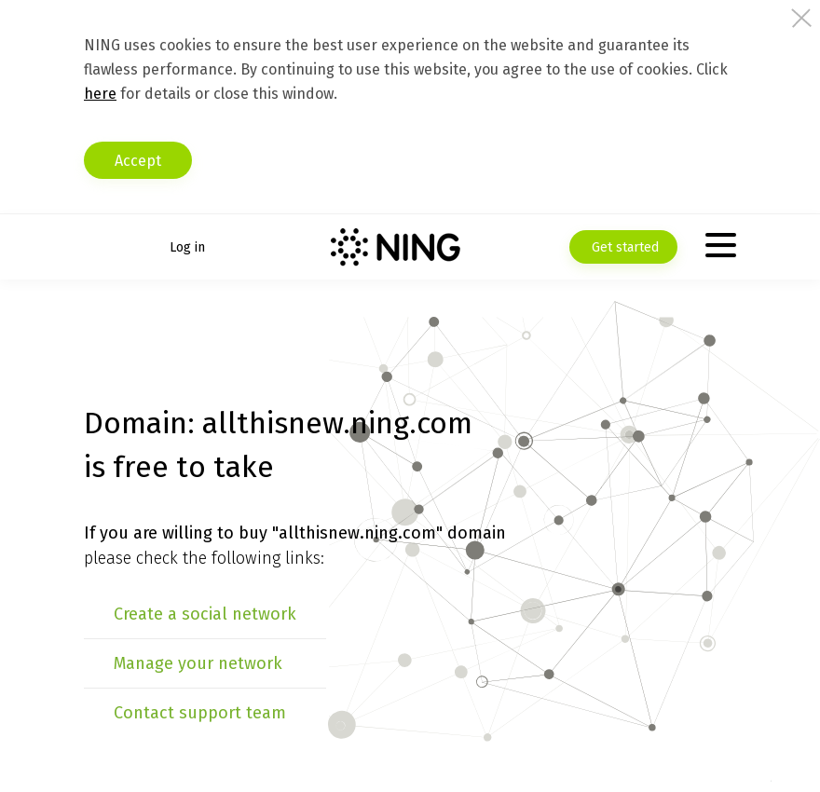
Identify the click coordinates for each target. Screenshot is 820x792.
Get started (623, 247)
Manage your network (198, 663)
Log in (187, 247)
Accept (138, 161)
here (100, 93)
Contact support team (200, 713)
